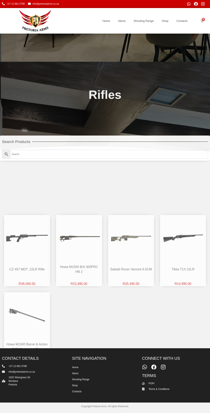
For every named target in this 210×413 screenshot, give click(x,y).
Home (106, 21)
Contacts (181, 21)
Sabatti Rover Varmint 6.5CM (131, 337)
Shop (165, 21)
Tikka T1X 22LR (183, 337)
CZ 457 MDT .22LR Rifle (27, 337)
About (122, 21)
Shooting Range (143, 21)
